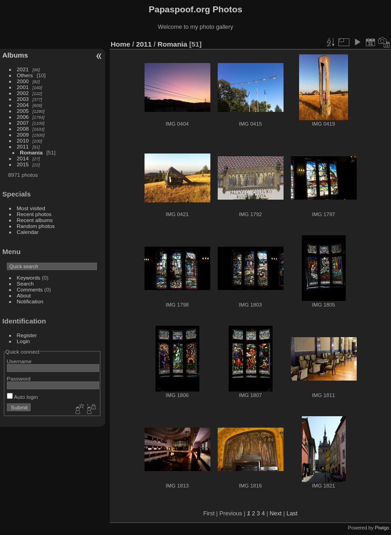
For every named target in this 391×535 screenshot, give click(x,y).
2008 (23, 129)
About (24, 295)
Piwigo (382, 527)
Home (120, 44)
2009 (23, 135)
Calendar (28, 232)
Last (291, 513)
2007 (23, 123)
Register (27, 335)
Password (19, 378)
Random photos (36, 226)
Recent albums (35, 220)
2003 (23, 99)
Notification (30, 301)
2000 (23, 81)
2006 (23, 117)
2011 (23, 146)
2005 (23, 111)
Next (276, 513)
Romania (31, 152)
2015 (23, 164)
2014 (23, 158)
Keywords (29, 278)
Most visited (31, 208)
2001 (23, 87)
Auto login (22, 397)
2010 (23, 140)
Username (19, 361)
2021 (23, 69)
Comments (30, 289)
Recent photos (34, 214)
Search (25, 283)
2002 (23, 93)
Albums (15, 55)
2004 (23, 105)
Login (23, 341)
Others (25, 75)
